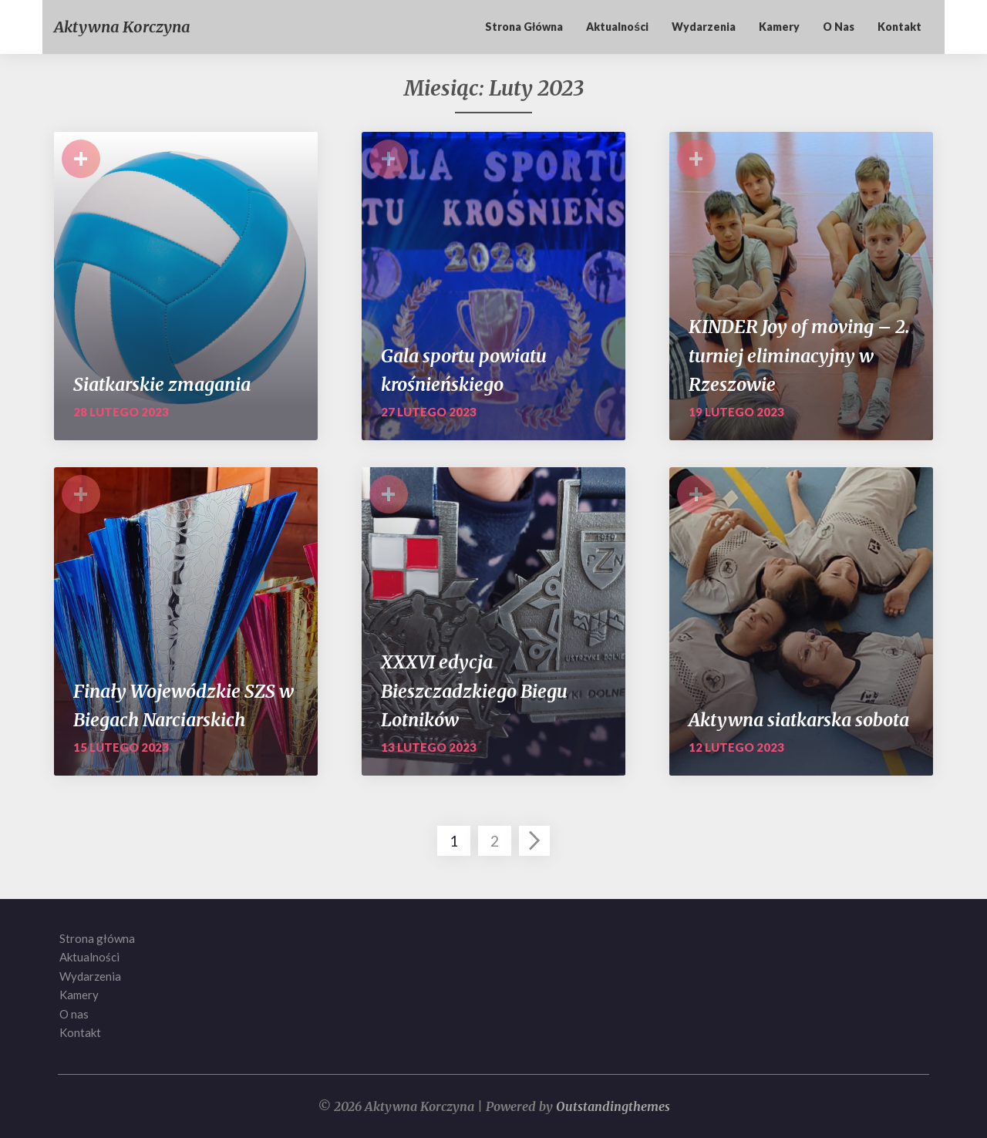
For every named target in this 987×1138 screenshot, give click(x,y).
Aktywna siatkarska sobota (799, 720)
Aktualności (617, 26)
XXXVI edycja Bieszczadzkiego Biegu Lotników (474, 691)
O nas (838, 26)
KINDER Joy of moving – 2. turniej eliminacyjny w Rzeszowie (799, 355)
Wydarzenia (704, 26)
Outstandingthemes (613, 1106)
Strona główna (524, 26)
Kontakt (899, 26)
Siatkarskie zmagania (162, 384)
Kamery (779, 26)
